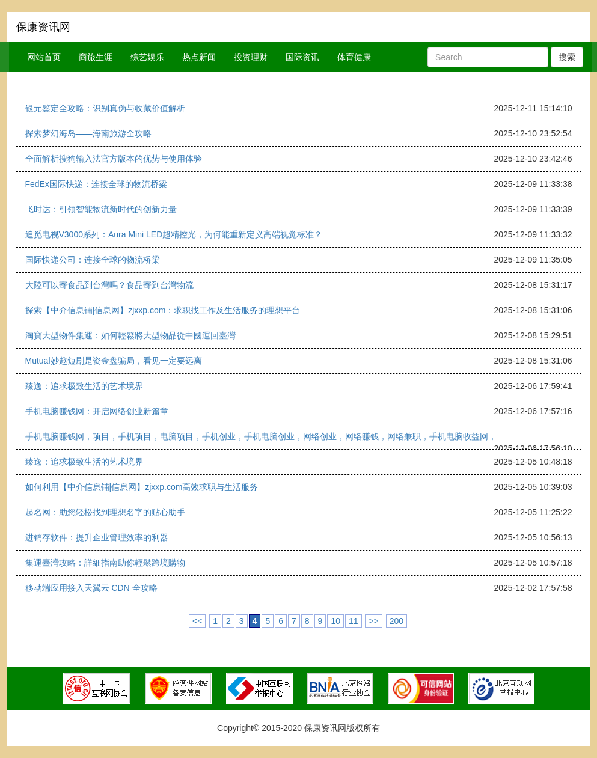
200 (396, 621)
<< (197, 621)
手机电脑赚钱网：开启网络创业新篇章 (96, 411)
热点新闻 (199, 57)
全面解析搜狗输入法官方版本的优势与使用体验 (113, 159)
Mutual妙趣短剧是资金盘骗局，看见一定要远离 (113, 360)
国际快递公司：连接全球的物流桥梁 (92, 259)
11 (353, 621)
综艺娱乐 (147, 57)
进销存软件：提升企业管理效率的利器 (96, 537)
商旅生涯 (95, 57)
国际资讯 (302, 57)
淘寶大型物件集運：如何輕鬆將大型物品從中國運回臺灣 (130, 335)
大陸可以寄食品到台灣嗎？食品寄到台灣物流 (109, 285)
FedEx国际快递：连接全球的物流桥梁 (96, 184)
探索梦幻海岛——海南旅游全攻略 (88, 133)
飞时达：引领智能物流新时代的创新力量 (101, 209)
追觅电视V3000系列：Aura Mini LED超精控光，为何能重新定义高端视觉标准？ (174, 234)
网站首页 (44, 57)
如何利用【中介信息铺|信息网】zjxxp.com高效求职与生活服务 (142, 487)
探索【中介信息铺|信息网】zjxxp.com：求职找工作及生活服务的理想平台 (163, 310)
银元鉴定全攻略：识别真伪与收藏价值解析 (105, 108)
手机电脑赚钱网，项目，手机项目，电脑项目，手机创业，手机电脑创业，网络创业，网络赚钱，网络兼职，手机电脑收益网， (261, 436)
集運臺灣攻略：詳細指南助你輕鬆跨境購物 (105, 562)
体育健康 (354, 57)
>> (373, 621)
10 (335, 621)
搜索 (567, 57)
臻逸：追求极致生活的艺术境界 (84, 386)
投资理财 (251, 57)
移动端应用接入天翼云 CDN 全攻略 (91, 588)
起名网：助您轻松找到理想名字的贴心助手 (105, 512)
